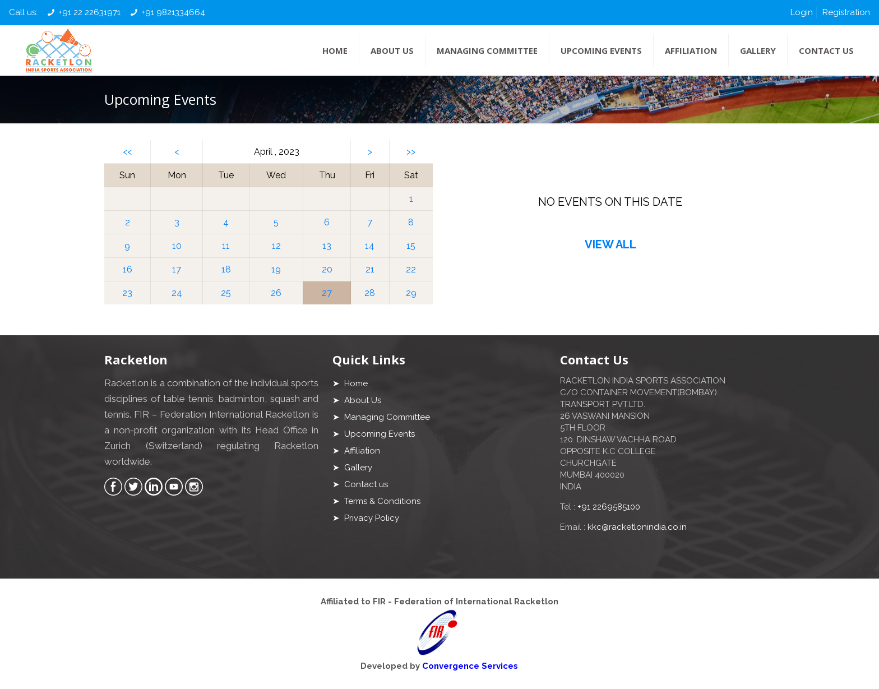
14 (369, 246)
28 (369, 293)
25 (226, 293)
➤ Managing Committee (381, 417)
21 (370, 269)
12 (276, 246)
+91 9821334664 (173, 12)
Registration (846, 12)
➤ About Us (356, 400)
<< (127, 151)
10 (177, 246)
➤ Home (350, 383)
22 (411, 269)
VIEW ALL (610, 244)
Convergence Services (470, 666)
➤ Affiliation (356, 451)
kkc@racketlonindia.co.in (637, 527)
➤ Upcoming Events (373, 434)
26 (276, 293)
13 (326, 246)
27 (327, 293)
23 (127, 293)
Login (801, 12)
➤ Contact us (360, 484)
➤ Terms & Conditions (376, 501)
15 (410, 246)
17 (176, 269)
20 (327, 269)
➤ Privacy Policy (365, 518)
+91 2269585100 (608, 507)
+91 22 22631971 (89, 12)
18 (226, 269)
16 (127, 269)
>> (410, 151)
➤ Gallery (352, 468)
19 (276, 269)
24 (177, 293)
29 (411, 293)
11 (226, 246)
